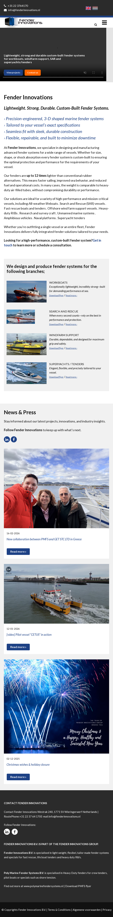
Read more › (71, 295)
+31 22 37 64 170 (30, 816)
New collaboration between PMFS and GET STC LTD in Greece (44, 539)
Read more (18, 551)
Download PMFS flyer (78, 886)
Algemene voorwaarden (87, 909)
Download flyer (56, 295)
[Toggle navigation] (104, 22)
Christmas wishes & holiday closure (28, 764)
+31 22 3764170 (16, 5)
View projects (13, 72)
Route (7, 816)
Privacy (107, 909)
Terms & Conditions (59, 909)
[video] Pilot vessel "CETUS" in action (29, 634)
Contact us (32, 72)
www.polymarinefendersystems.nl (43, 886)
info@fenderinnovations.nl (22, 10)
